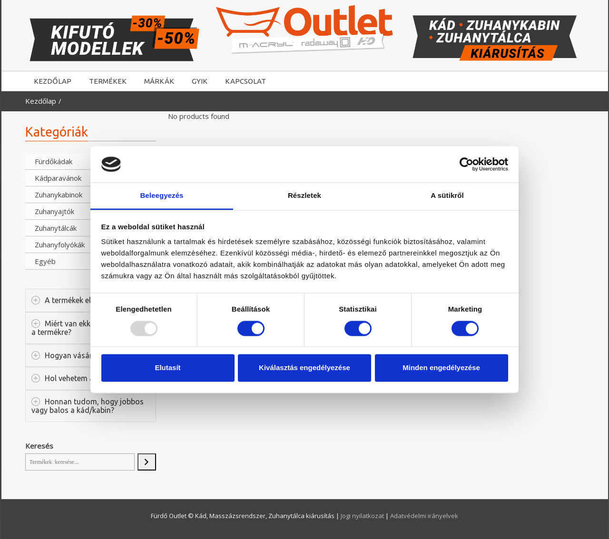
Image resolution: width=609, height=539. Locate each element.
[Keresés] (147, 461)
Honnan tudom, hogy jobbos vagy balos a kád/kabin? (87, 406)
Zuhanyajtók (54, 211)
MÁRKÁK (159, 81)
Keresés (39, 446)
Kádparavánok (58, 178)
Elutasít (167, 368)
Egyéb (45, 261)
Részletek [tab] (304, 196)
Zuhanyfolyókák (60, 244)
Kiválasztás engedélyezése (304, 368)
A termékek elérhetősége (86, 300)
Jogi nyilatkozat (363, 515)
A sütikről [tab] (447, 196)
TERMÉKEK (108, 81)
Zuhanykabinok (58, 194)
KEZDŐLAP (52, 81)
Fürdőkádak (53, 161)
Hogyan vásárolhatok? (83, 355)
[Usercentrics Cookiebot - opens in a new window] (466, 164)
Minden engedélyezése (441, 368)
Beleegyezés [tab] (161, 196)
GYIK (199, 81)
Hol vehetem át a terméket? (91, 378)
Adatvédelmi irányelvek (424, 515)
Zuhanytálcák (56, 228)
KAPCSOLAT (245, 81)
